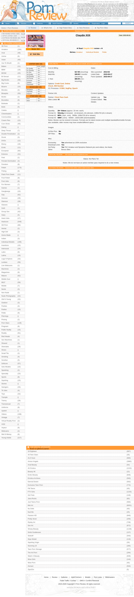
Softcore (4, 363)
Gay (2, 195)
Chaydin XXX (83, 35)
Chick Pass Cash (61, 97)
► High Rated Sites (64, 28)
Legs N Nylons (6, 259)
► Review (32, 28)
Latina (3, 255)
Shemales (5, 347)
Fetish (3, 168)
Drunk (3, 137)
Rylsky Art (31, 522)
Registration (96, 23)
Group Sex (5, 212)
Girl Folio (31, 495)
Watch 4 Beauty (34, 556)
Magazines (5, 272)
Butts (3, 107)
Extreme (4, 154)
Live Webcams (6, 265)
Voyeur (4, 428)
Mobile (3, 286)
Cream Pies (5, 120)
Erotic (3, 147)
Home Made (6, 235)
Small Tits (5, 353)
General (4, 198)
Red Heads (5, 336)
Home (7, 23)
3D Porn (4, 46)
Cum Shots (5, 124)
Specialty (4, 374)
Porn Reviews (13, 28)
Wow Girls (31, 559)
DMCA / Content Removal (89, 581)
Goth (3, 208)
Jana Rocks (32, 499)
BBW (3, 70)
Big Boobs (5, 80)
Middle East (5, 279)
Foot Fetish (5, 178)
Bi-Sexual (5, 76)
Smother (4, 360)
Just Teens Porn (34, 502)
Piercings (4, 316)
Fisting (3, 171)
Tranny (4, 400)
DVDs (3, 141)
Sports (3, 377)
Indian (3, 238)
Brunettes (5, 100)
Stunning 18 (32, 546)
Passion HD (32, 515)
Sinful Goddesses (34, 532)
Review (23, 23)
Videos (4, 414)
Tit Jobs (4, 390)
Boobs (3, 97)
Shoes (3, 350)
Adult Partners (57, 23)
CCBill (62, 88)
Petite (104, 52)
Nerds (3, 289)
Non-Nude (5, 293)
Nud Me (31, 512)
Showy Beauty (33, 529)
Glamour (4, 201)
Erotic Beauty (33, 475)
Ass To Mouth (6, 63)
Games (4, 188)
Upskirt (4, 411)
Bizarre (4, 87)
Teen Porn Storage (35, 549)
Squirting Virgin (33, 542)
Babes (3, 66)
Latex (3, 252)
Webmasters (110, 577)
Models (76, 23)
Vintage (4, 417)
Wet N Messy (6, 434)
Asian (3, 60)
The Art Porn (32, 553)
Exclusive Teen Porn (35, 485)
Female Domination (8, 161)
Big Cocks (5, 83)
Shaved (4, 343)
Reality (4, 333)
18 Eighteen (32, 451)
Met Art (30, 505)
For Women (5, 184)
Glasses (4, 205)
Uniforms (4, 407)
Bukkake (4, 103)
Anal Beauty (32, 465)
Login (103, 23)
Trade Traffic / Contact (68, 581)
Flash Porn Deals (7, 174)
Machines (5, 269)
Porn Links (98, 577)
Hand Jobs (5, 218)
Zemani (30, 566)
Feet (3, 157)
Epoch (75, 88)
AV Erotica (32, 468)
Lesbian (4, 262)
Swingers (4, 387)
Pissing (4, 319)
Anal (3, 53)
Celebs (4, 110)
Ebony (3, 144)
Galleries (40, 23)
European (5, 151)
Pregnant (4, 326)
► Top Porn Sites (101, 28)
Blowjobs (4, 93)
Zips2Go (31, 569)
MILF (3, 282)
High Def (4, 232)
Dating (3, 127)
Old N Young (6, 299)
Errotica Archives (34, 478)
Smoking (4, 357)
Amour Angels (33, 461)
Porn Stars (5, 323)
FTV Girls (31, 492)
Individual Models (92, 52)
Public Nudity (6, 330)
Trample (4, 397)
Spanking (4, 370)
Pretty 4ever (32, 519)
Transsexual (5, 404)
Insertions (5, 245)
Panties (4, 306)
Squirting (4, 380)
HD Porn (4, 225)
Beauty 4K (31, 472)
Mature (4, 276)
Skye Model (32, 539)
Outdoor (4, 303)
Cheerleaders (6, 114)
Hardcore (4, 222)
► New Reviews (83, 28)
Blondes (4, 90)
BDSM (3, 73)
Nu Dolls (31, 509)
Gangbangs (5, 191)
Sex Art (30, 525)
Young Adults (6, 438)
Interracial (5, 249)
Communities (6, 117)
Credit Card (59, 84)
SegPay (68, 88)
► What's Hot (46, 28)
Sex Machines (6, 340)
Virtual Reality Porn (8, 421)
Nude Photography (8, 296)
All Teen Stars (33, 455)
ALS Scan (31, 458)
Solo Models (6, 367)
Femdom (4, 164)
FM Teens (31, 488)
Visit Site (36, 54)
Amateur (79, 52)
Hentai (3, 228)
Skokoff (30, 536)
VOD (3, 424)
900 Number (59, 86)
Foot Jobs (5, 181)
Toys (3, 394)
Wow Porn (31, 563)
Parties (4, 309)
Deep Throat (6, 131)
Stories (4, 384)
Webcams (5, 431)
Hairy (3, 215)
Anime (3, 56)
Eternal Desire (33, 482)
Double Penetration (8, 134)
